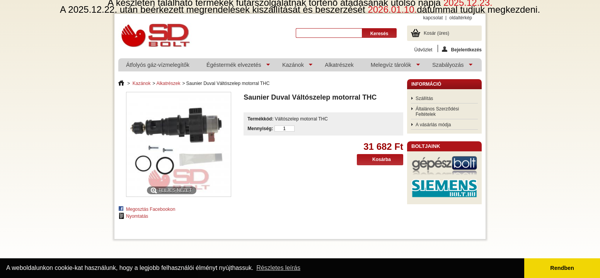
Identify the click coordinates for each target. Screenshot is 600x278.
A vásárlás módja (433, 124)
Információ (426, 84)
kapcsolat (433, 17)
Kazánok (293, 66)
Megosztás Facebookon (150, 209)
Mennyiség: (260, 128)
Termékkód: (260, 119)
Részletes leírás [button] (278, 267)
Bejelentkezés (462, 49)
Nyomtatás (137, 216)
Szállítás (424, 98)
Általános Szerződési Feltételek (437, 111)
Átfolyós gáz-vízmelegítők (157, 65)
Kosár (436, 33)
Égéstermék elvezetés (234, 66)
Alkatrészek (339, 65)
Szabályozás (448, 66)
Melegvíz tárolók (391, 66)
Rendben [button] (562, 268)
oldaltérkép (460, 17)
